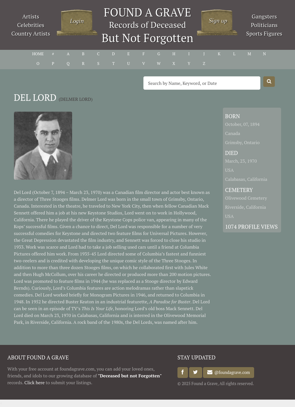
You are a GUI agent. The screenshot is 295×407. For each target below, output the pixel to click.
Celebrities (30, 25)
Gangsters (264, 16)
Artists (30, 16)
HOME (38, 53)
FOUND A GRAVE (147, 12)
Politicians (264, 25)
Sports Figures (264, 33)
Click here (34, 382)
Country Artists (30, 33)
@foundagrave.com (231, 372)
